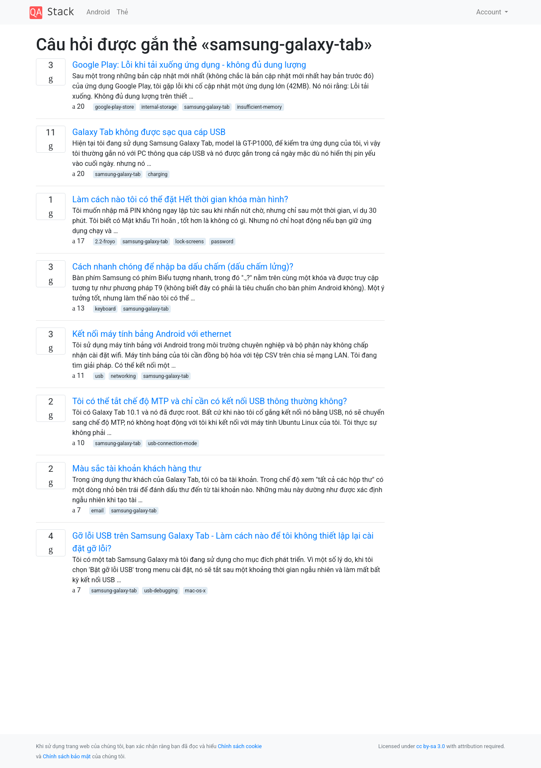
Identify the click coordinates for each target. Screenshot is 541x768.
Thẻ (122, 12)
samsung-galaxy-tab (207, 107)
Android (98, 12)
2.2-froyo (105, 242)
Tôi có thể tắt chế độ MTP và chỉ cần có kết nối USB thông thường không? (209, 401)
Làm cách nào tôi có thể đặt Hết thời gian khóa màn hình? (180, 199)
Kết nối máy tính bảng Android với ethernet (151, 334)
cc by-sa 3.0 (430, 746)
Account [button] (489, 12)
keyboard (105, 309)
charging (157, 174)
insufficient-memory (259, 107)
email (97, 511)
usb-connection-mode (172, 443)
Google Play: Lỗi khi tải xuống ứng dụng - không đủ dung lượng (189, 65)
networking (123, 376)
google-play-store (114, 107)
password (222, 242)
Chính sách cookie (240, 746)
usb (99, 376)
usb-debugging (161, 591)
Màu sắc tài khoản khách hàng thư (136, 468)
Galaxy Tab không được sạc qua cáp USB (149, 132)
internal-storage (159, 107)
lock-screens (189, 242)
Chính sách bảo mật (66, 756)
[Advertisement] (210, 654)
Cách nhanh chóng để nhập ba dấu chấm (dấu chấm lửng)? (182, 267)
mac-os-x (195, 591)
